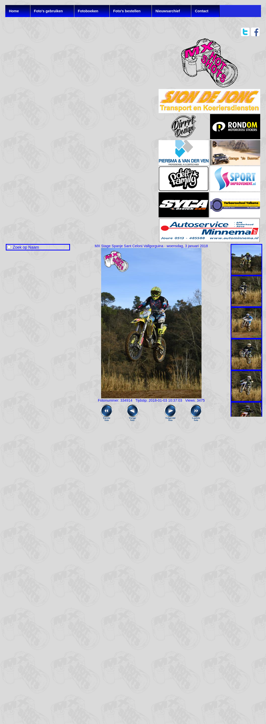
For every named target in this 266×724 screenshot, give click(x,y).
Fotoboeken (88, 11)
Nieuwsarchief (168, 11)
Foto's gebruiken (48, 11)
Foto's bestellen (127, 11)
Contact (202, 11)
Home (14, 11)
